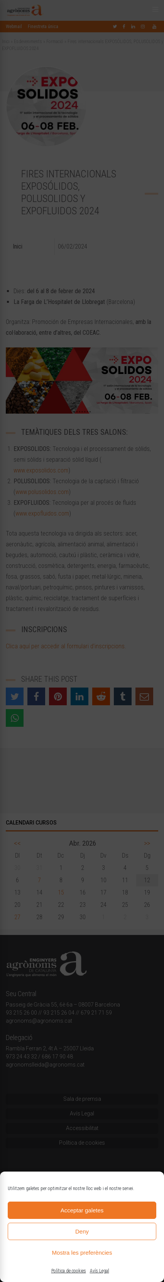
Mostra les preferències (82, 1252)
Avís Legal (99, 1271)
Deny (82, 1231)
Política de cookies (68, 1271)
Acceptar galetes (82, 1210)
